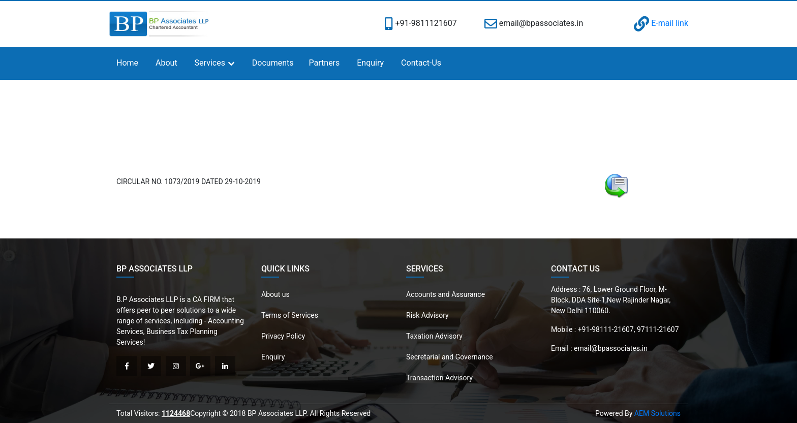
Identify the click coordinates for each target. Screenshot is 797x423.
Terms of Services (289, 315)
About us (275, 294)
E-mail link (661, 23)
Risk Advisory (427, 315)
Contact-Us (421, 63)
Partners (324, 63)
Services (210, 63)
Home (127, 63)
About (166, 63)
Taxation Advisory (434, 336)
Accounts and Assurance (445, 294)
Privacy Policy (283, 336)
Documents (273, 63)
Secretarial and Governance (449, 357)
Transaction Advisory (439, 378)
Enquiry (370, 63)
